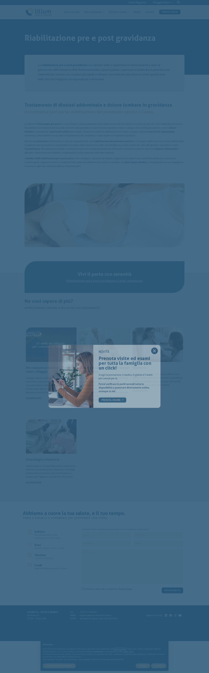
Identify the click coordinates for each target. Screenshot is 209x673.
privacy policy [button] (120, 649)
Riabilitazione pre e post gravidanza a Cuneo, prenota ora (104, 301)
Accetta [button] (158, 666)
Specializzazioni (94, 12)
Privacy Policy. (125, 589)
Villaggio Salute (163, 2)
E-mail (38, 565)
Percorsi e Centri (119, 12)
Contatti (149, 12)
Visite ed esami (72, 12)
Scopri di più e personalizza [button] (59, 666)
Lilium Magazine (137, 2)
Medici (137, 12)
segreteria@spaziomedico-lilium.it (51, 568)
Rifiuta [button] (143, 666)
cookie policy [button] (128, 652)
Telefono (40, 555)
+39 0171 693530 (44, 558)
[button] (178, 2)
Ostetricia (139, 424)
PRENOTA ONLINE (170, 12)
